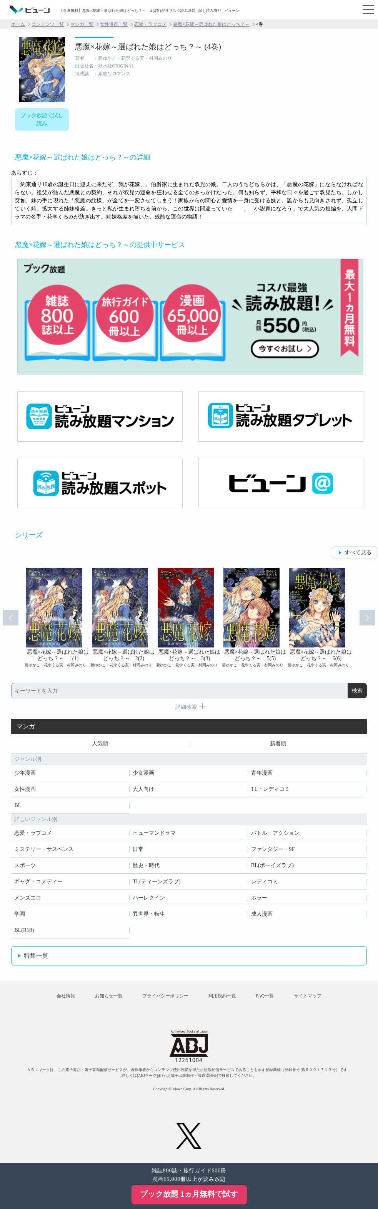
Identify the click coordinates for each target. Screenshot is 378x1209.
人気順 (100, 744)
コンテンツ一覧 (48, 24)
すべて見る (358, 552)
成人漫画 (262, 914)
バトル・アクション (275, 833)
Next (367, 618)
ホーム (18, 24)
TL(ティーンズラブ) (156, 881)
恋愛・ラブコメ (150, 24)
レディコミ (264, 881)
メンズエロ (27, 898)
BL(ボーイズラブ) (272, 865)
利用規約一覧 (222, 996)
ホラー (259, 898)
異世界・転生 (149, 914)
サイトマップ (307, 996)
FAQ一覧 (265, 996)
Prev (10, 618)
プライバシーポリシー (165, 996)
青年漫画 (262, 773)
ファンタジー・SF (273, 849)
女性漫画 (25, 789)
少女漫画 (143, 773)
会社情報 (66, 996)
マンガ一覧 (81, 24)
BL (17, 805)
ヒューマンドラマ (154, 833)
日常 (138, 849)
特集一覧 (36, 955)
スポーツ (25, 865)
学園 (19, 914)
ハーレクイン (149, 898)
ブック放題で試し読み (41, 119)
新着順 (278, 744)
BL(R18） (25, 930)
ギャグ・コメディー (38, 881)
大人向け (143, 789)
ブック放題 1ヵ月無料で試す (189, 1194)
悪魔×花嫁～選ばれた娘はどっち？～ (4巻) (148, 46)
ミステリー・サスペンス (43, 849)
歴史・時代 (146, 865)
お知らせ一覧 (109, 996)
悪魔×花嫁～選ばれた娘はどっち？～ (211, 24)
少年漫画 (25, 773)
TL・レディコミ (270, 789)
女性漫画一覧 (114, 24)
